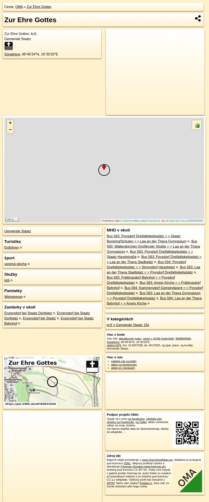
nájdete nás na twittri (123, 361)
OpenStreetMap (131, 220)
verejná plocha (15, 264)
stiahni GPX (114, 345)
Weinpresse (13, 297)
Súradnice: (12, 54)
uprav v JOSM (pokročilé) (158, 338)
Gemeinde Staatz (17, 231)
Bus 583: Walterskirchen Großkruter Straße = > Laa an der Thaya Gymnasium (153, 246)
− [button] (10, 130)
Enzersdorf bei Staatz (39, 318)
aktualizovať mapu (130, 338)
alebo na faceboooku (124, 364)
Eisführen (11, 247)
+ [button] (10, 123)
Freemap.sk (153, 220)
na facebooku (136, 418)
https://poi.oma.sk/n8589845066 (186, 220)
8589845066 (183, 338)
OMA (19, 7)
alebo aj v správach (123, 368)
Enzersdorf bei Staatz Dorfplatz (28, 313)
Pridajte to (146, 483)
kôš (7, 280)
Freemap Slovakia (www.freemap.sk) (143, 466)
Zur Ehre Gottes (39, 7)
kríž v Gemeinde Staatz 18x (128, 325)
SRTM (111, 483)
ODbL (127, 463)
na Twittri (141, 422)
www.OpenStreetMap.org (157, 459)
